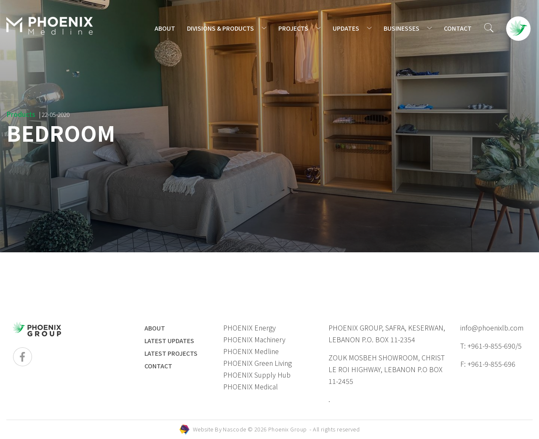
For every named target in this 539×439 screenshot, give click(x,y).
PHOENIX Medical (250, 386)
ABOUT (165, 28)
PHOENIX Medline (251, 351)
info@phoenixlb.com (491, 328)
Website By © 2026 (276, 429)
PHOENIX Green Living (257, 363)
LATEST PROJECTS (170, 353)
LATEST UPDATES (169, 340)
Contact (158, 366)
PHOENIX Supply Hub (257, 375)
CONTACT (458, 28)
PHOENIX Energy (249, 328)
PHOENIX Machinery (254, 339)
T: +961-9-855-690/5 (491, 346)
